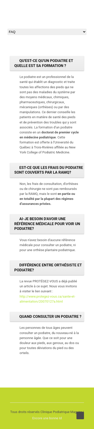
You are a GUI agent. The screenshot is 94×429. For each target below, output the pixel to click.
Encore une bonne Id (47, 418)
